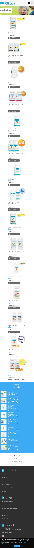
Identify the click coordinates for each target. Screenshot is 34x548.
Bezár (17, 545)
